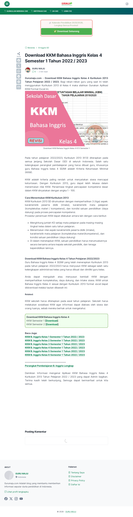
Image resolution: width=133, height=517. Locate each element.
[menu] (7, 4)
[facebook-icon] (6, 499)
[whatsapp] (18, 71)
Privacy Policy (76, 480)
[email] (18, 87)
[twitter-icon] (11, 499)
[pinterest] (18, 81)
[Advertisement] (66, 407)
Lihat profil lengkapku (16, 491)
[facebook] (18, 60)
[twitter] (18, 65)
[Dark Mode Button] (127, 3)
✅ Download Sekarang (66, 31)
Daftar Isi (74, 484)
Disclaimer (74, 476)
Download (51, 320)
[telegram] (18, 76)
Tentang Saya (76, 472)
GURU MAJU (21, 473)
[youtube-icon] (21, 499)
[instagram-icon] (16, 499)
